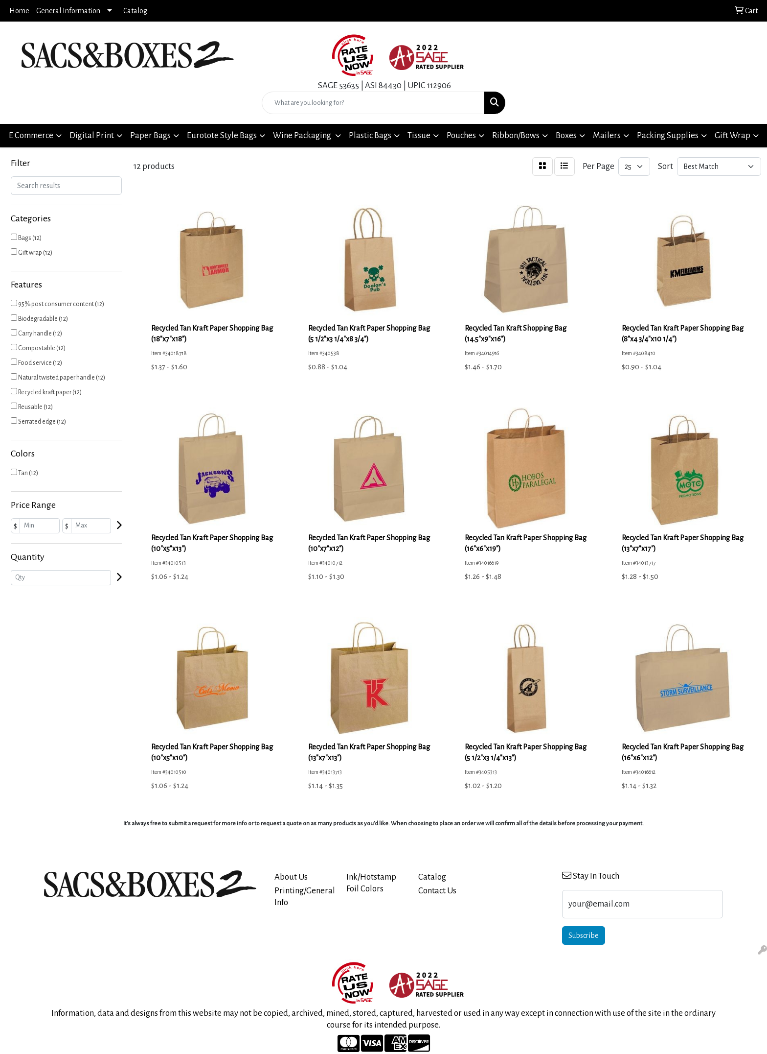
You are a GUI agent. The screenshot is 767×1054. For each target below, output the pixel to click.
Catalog (135, 11)
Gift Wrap (732, 135)
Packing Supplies (668, 135)
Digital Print (91, 135)
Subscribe (583, 935)
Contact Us (437, 890)
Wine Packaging (303, 135)
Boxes (566, 135)
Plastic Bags (370, 135)
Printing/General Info (304, 896)
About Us (291, 877)
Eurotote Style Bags (222, 135)
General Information (68, 11)
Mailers (607, 135)
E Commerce (31, 135)
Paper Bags (150, 135)
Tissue (418, 135)
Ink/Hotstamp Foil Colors (371, 882)
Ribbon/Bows (516, 135)
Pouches (461, 135)
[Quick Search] (373, 103)
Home (19, 11)
